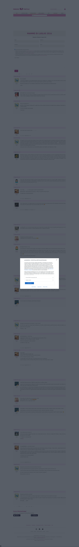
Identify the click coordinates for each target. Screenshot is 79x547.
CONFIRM (30, 283)
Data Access (39, 286)
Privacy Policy (45, 286)
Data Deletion (34, 286)
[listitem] (39, 277)
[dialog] (39, 273)
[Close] (57, 260)
